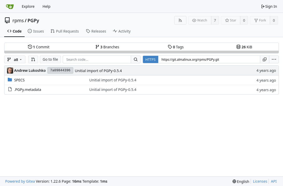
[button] (33, 59)
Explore (28, 6)
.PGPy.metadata (27, 89)
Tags (176, 46)
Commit (38, 46)
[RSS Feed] (180, 20)
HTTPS (151, 59)
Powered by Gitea (20, 181)
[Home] (10, 6)
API (274, 181)
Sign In (269, 6)
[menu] (274, 59)
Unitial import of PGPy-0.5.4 (98, 70)
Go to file (50, 59)
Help (46, 6)
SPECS (19, 80)
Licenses (260, 181)
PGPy (33, 20)
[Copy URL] (264, 59)
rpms (18, 20)
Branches (107, 46)
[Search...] (136, 59)
